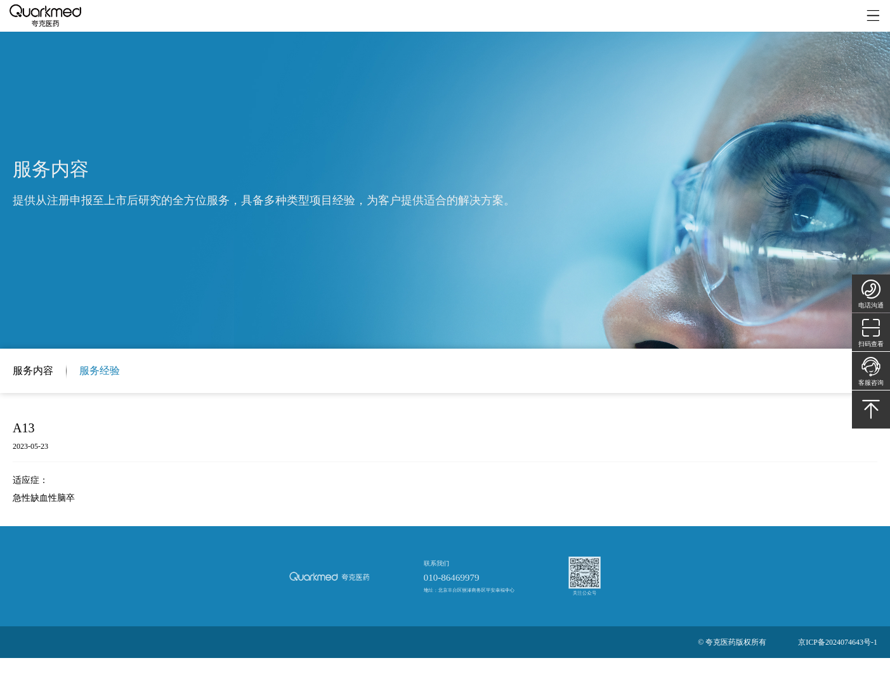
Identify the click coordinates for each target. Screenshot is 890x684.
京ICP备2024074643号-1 (837, 642)
